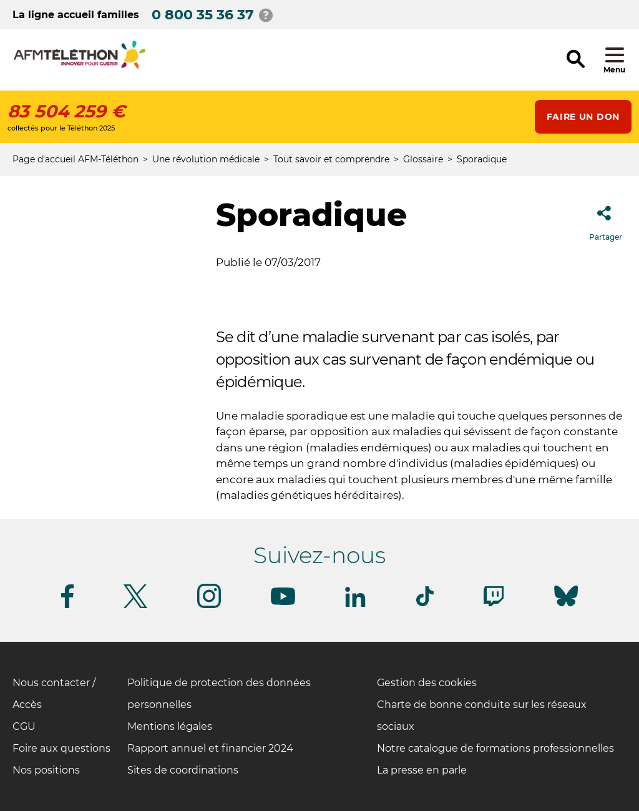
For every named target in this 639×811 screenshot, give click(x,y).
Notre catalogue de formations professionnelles (495, 748)
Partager (605, 219)
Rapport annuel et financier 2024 (210, 748)
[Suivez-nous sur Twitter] (135, 606)
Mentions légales (169, 726)
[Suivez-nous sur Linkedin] (355, 605)
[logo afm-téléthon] (79, 66)
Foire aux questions (61, 748)
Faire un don (583, 116)
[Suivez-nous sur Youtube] (283, 603)
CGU (24, 726)
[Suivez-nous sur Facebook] (67, 606)
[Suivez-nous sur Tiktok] (425, 604)
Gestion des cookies (427, 683)
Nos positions (46, 770)
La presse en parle (422, 770)
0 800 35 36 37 (203, 14)
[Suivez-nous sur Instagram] (209, 606)
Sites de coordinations (182, 770)
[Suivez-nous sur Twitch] (494, 604)
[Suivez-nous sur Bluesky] (566, 606)
